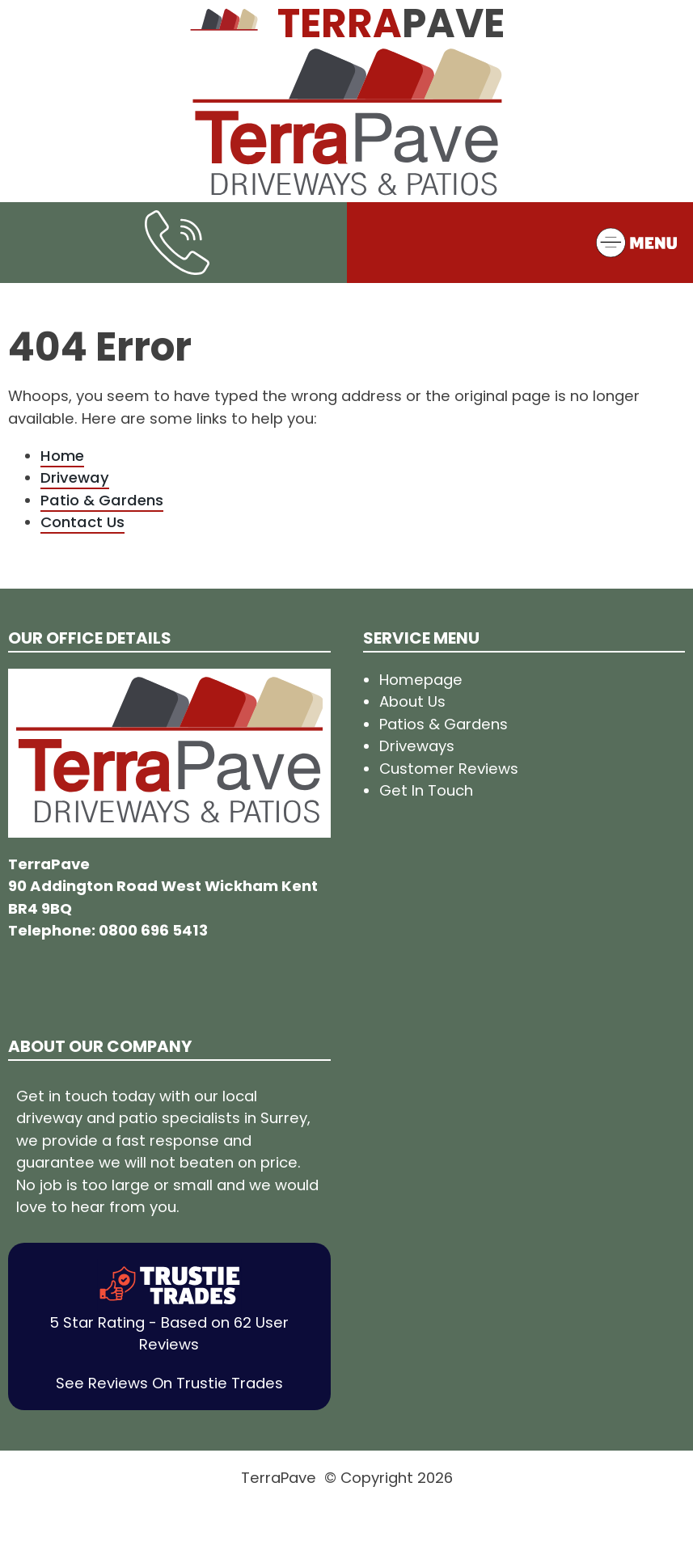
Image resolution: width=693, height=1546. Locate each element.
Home (62, 456)
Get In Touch (426, 790)
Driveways (416, 746)
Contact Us (82, 522)
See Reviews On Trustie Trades (169, 1383)
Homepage (421, 680)
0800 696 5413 (153, 930)
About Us (412, 701)
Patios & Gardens (443, 724)
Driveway (74, 477)
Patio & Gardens (101, 500)
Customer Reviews (448, 768)
